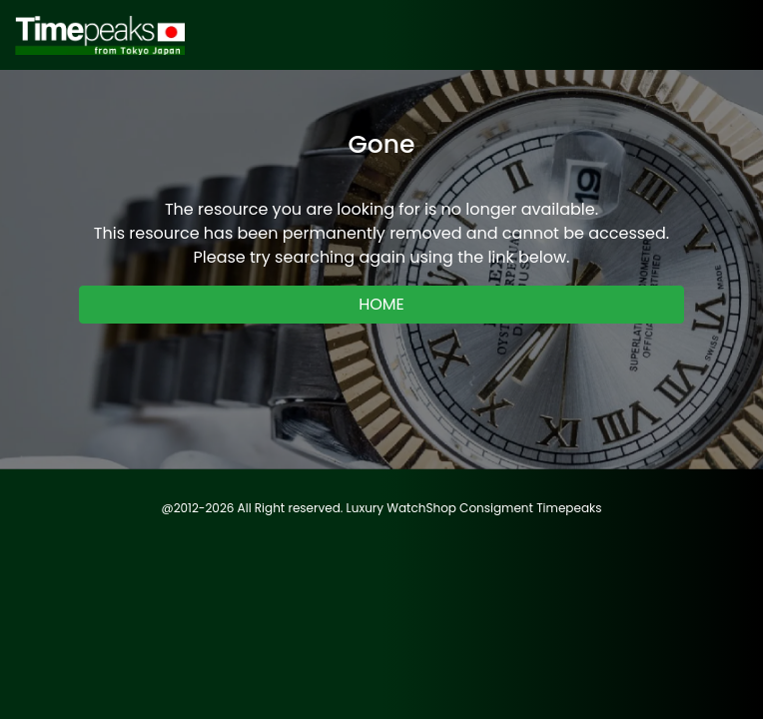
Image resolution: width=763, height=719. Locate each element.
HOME (381, 304)
